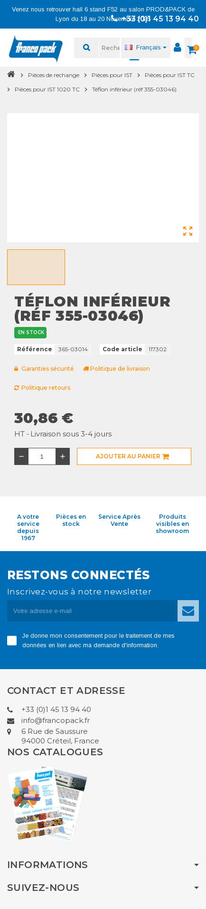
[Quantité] (42, 456)
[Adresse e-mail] (92, 611)
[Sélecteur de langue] (145, 47)
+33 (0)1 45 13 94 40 (155, 18)
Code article (122, 349)
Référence (34, 349)
